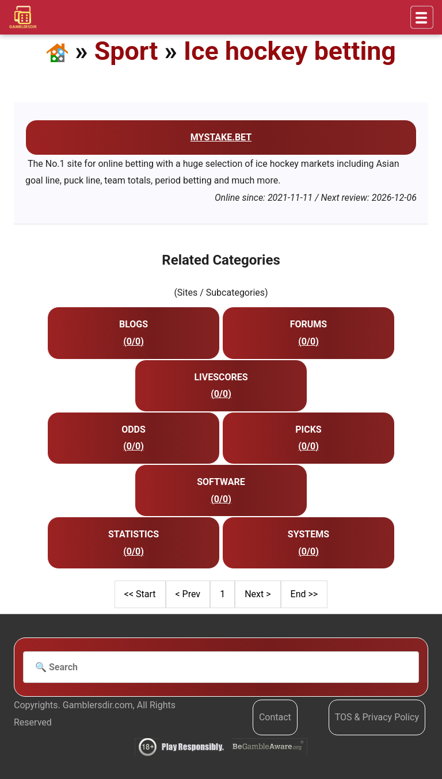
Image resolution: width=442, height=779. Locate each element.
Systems (308, 534)
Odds (133, 429)
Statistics (133, 534)
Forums (308, 324)
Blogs (133, 324)
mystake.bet (221, 137)
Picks (308, 429)
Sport (126, 51)
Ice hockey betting (290, 51)
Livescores (220, 377)
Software (221, 481)
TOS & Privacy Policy (377, 717)
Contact (275, 717)
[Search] (221, 667)
